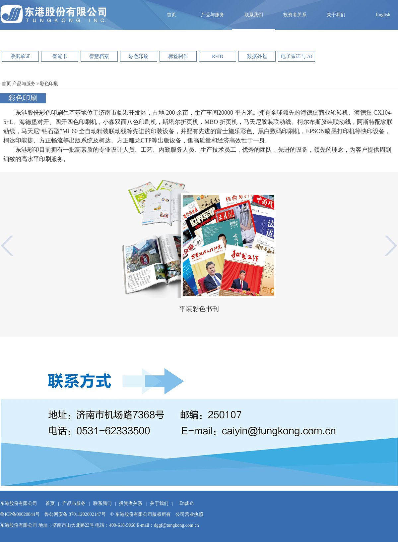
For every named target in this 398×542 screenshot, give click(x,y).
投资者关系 (294, 14)
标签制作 (178, 56)
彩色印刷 (139, 56)
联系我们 (253, 14)
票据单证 (20, 56)
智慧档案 (99, 56)
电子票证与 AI (296, 56)
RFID (217, 56)
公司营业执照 (189, 514)
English (383, 14)
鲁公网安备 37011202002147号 (75, 514)
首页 (171, 14)
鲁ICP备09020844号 (20, 514)
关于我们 (336, 14)
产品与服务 (212, 14)
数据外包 (257, 56)
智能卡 (59, 56)
